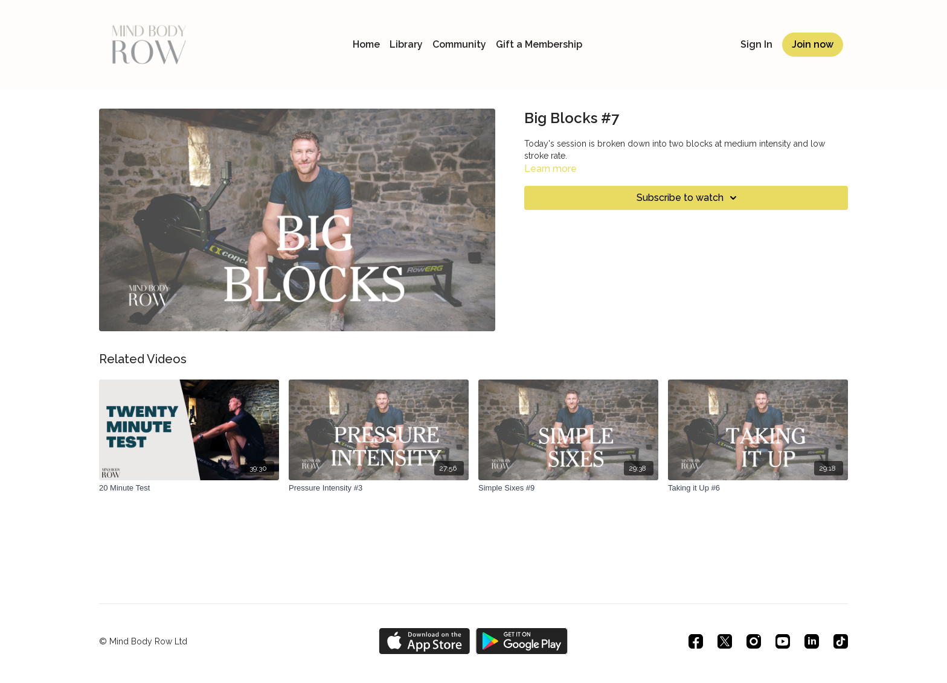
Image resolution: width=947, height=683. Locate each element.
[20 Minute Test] (189, 488)
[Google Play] (521, 641)
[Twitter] (724, 641)
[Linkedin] (811, 641)
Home (366, 44)
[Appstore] (424, 641)
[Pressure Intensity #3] (379, 488)
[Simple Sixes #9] (568, 488)
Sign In (756, 44)
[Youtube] (782, 641)
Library (406, 44)
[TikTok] (840, 641)
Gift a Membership (539, 44)
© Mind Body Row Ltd (143, 641)
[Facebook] (696, 641)
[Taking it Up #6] (758, 488)
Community (459, 44)
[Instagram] (753, 641)
